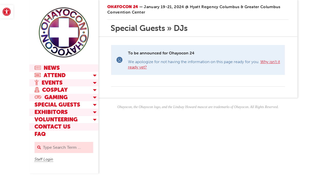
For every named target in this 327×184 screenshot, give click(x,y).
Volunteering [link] (56, 119)
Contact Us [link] (52, 126)
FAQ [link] (40, 134)
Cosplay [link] (51, 89)
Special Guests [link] (57, 104)
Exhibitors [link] (51, 112)
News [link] (47, 67)
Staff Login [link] (43, 159)
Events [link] (48, 82)
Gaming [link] (51, 97)
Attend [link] (50, 75)
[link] (6, 11)
